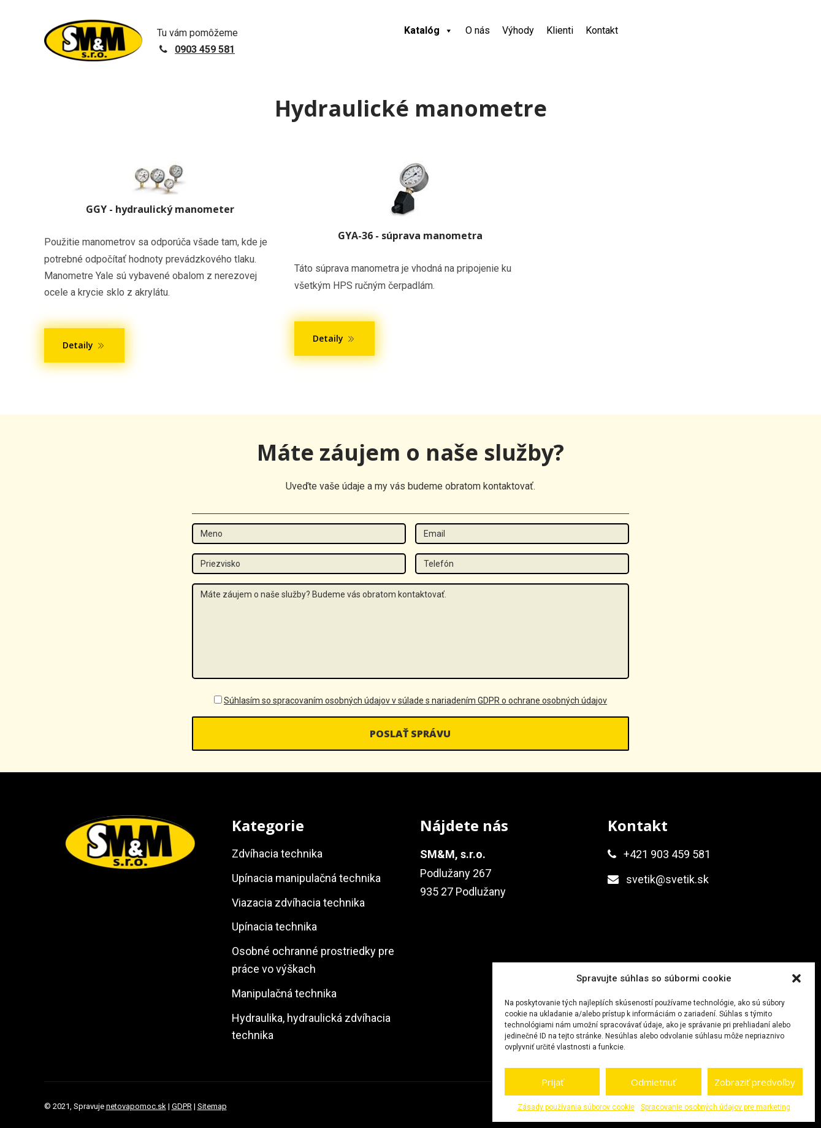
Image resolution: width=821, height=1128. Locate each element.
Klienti (559, 30)
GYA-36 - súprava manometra (410, 235)
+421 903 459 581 (667, 854)
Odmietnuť (653, 1082)
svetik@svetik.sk (667, 879)
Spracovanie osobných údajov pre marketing (715, 1107)
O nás (477, 30)
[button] (796, 978)
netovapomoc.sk (136, 1106)
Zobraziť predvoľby (754, 1082)
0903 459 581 (205, 49)
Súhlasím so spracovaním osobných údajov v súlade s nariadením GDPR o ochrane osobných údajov (415, 700)
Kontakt (602, 30)
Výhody (518, 30)
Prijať (552, 1082)
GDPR (182, 1106)
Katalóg (428, 30)
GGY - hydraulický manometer (160, 209)
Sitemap (212, 1106)
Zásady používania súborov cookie (576, 1107)
